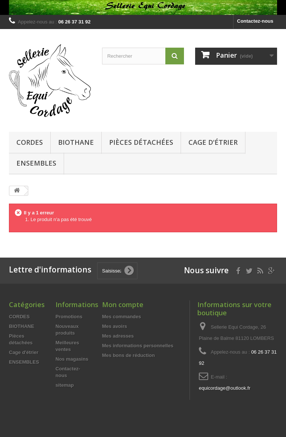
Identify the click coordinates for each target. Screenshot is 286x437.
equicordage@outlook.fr (224, 388)
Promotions (68, 316)
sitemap (64, 385)
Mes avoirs (114, 326)
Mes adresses (118, 336)
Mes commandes (121, 316)
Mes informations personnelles (137, 345)
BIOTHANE (76, 142)
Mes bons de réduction (128, 355)
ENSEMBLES (36, 163)
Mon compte (122, 304)
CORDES (29, 142)
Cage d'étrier (213, 142)
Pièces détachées (141, 142)
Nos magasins (71, 359)
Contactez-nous (255, 21)
